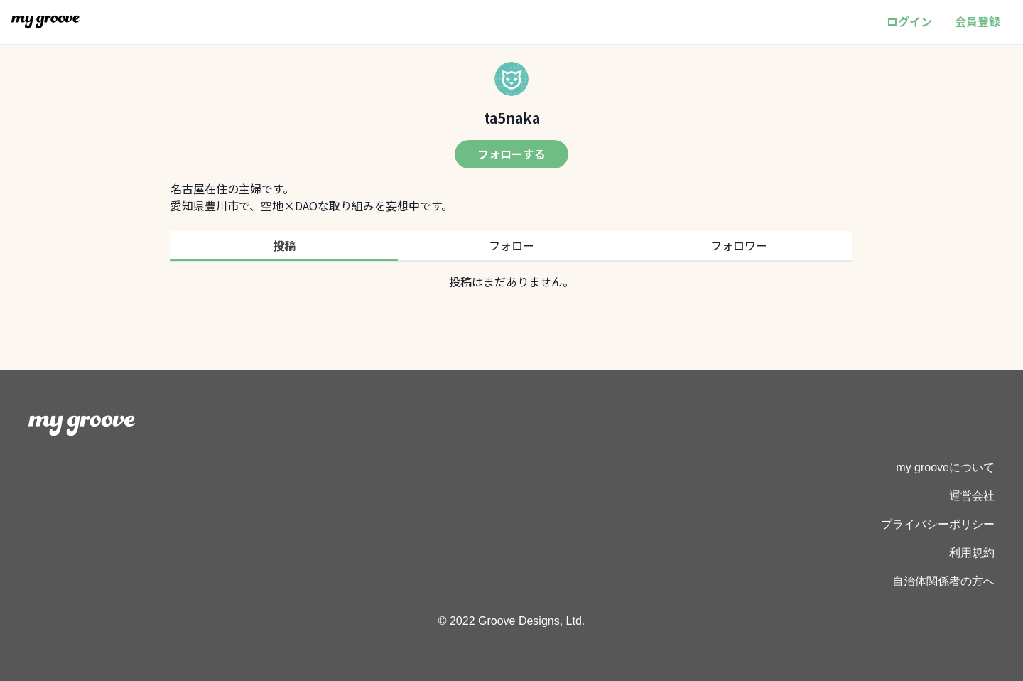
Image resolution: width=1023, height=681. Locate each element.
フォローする (511, 153)
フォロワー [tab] (738, 245)
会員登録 (977, 21)
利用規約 (972, 553)
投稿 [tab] (284, 245)
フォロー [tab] (511, 245)
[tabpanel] (511, 281)
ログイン (909, 21)
